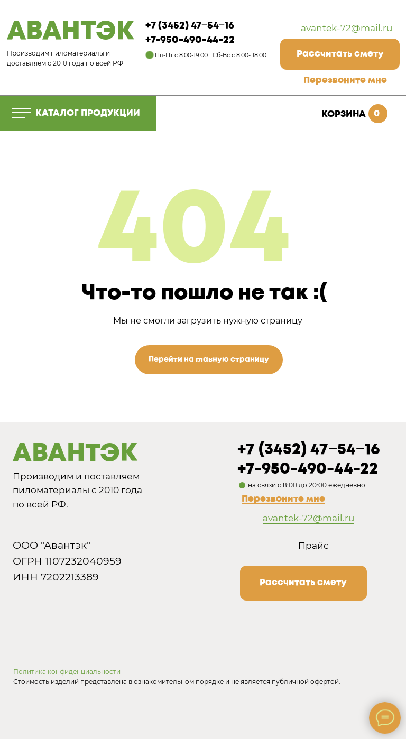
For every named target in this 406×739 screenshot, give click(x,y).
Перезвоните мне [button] (283, 499)
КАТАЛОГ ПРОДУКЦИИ (87, 113)
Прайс (313, 545)
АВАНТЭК (70, 32)
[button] (345, 81)
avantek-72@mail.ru (346, 28)
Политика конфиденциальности (67, 672)
